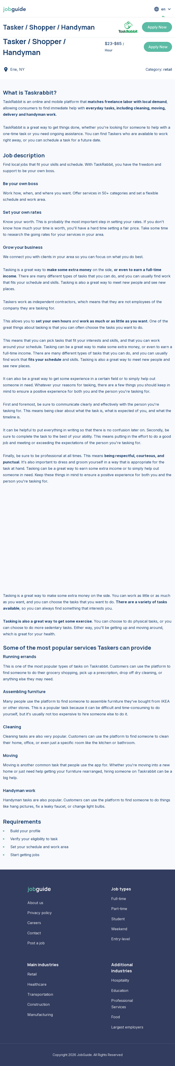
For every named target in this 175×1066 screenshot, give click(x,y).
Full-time (118, 898)
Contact (34, 933)
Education (119, 990)
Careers (34, 922)
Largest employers (127, 1027)
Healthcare (36, 984)
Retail (32, 974)
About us (35, 902)
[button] (163, 9)
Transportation (40, 994)
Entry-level (120, 939)
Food (115, 1017)
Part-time (119, 908)
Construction (38, 1004)
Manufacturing (40, 1014)
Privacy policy (39, 912)
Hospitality (120, 980)
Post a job (36, 943)
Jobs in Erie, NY (23, 25)
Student (118, 919)
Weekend (119, 929)
